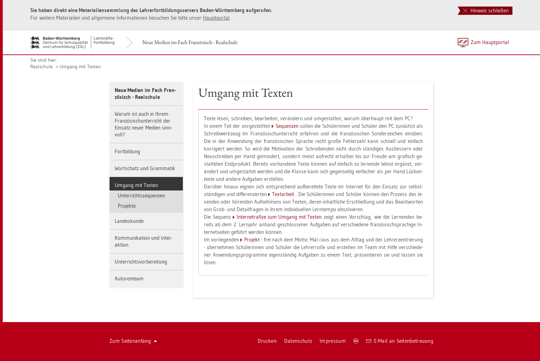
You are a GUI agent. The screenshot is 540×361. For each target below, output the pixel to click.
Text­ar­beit (283, 194)
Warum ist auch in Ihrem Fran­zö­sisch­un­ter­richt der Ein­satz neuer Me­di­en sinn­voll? (143, 124)
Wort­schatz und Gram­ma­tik (145, 168)
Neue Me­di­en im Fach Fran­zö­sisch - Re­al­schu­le (190, 42)
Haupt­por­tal (216, 17)
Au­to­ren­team (129, 278)
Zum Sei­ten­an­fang (133, 341)
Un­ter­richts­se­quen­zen (141, 195)
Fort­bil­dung (127, 151)
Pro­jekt (252, 239)
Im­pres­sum (333, 341)
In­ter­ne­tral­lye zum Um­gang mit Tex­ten (279, 217)
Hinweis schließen (486, 10)
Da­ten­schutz (298, 341)
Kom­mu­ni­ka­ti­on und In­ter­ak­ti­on (144, 241)
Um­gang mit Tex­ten (80, 66)
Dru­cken (267, 341)
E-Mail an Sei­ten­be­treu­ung (399, 341)
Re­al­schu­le (41, 66)
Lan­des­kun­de (129, 221)
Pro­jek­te (127, 206)
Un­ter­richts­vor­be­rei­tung (141, 261)
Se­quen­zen (287, 126)
